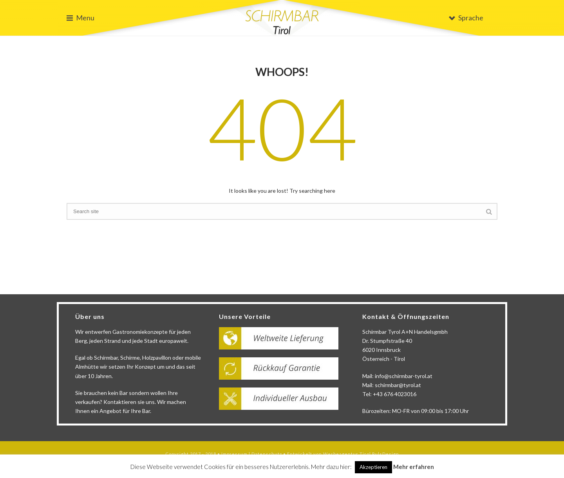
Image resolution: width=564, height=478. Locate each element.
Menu (80, 18)
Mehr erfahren (413, 466)
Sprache (466, 18)
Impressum (234, 453)
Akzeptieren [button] (373, 467)
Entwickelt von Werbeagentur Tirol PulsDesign (343, 453)
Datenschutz (266, 453)
